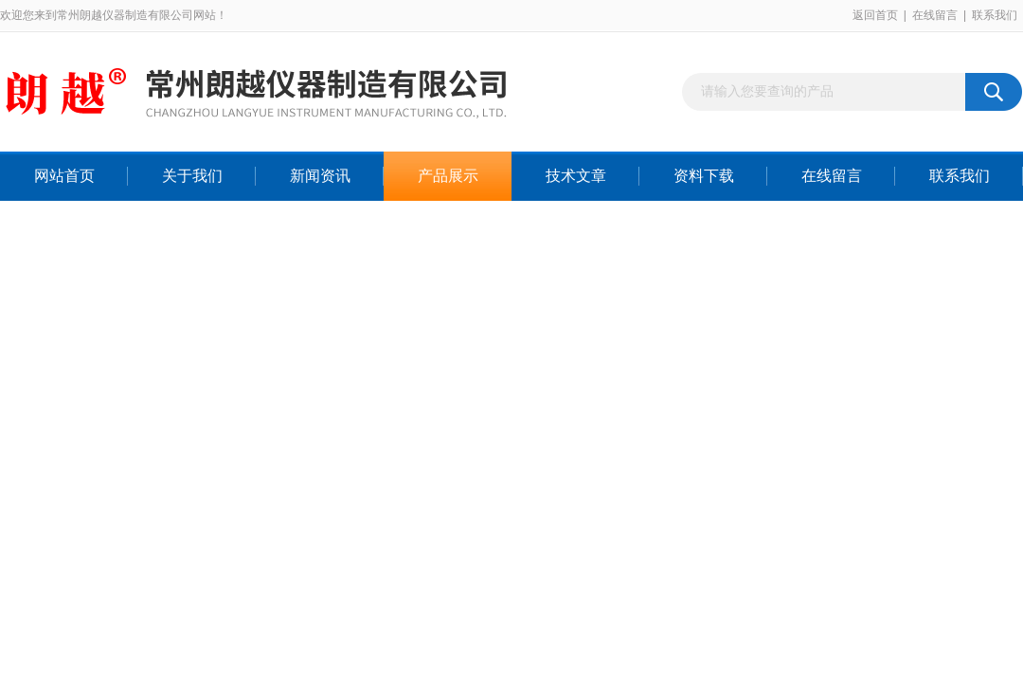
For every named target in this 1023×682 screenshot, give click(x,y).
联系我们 (994, 15)
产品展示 (448, 176)
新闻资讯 (320, 176)
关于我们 (192, 176)
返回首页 (875, 15)
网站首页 (64, 176)
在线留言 (935, 15)
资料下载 (703, 176)
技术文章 (576, 176)
